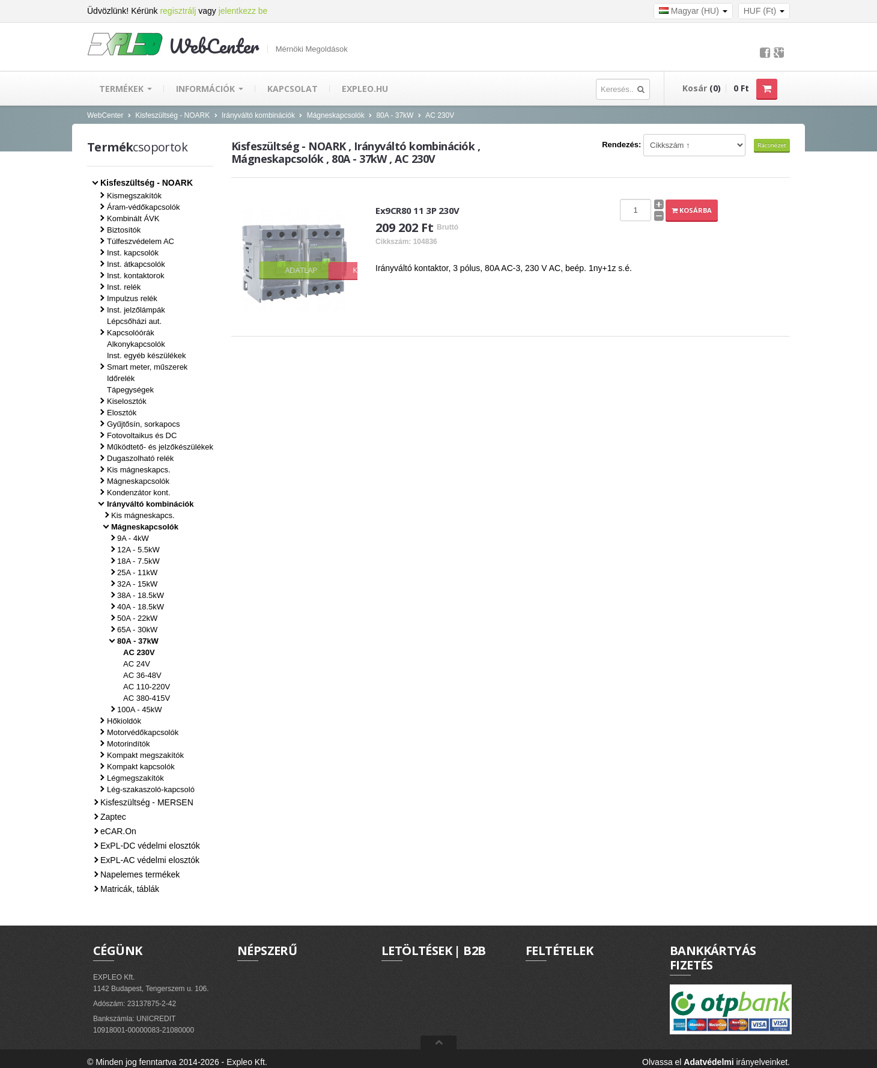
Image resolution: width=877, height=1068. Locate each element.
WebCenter (105, 115)
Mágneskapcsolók (336, 115)
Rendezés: (621, 144)
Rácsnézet (771, 145)
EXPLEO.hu (365, 88)
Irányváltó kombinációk (258, 115)
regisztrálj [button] (178, 11)
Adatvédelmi (708, 1062)
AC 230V (439, 115)
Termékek (125, 88)
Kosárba (692, 210)
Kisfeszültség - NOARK (172, 115)
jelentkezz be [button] (243, 11)
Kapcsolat (292, 88)
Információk (209, 88)
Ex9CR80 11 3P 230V (417, 210)
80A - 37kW (394, 115)
